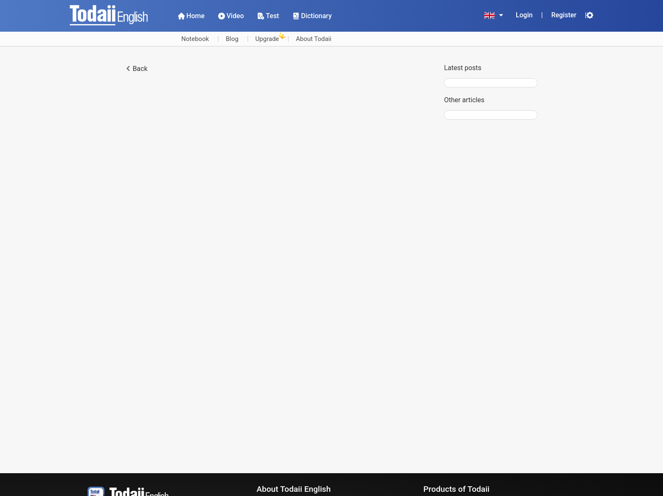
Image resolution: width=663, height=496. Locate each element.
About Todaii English (294, 489)
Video (231, 16)
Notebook (195, 39)
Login (524, 15)
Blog (232, 39)
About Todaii (314, 39)
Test (268, 16)
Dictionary (312, 16)
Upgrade (267, 38)
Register (564, 15)
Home (191, 16)
